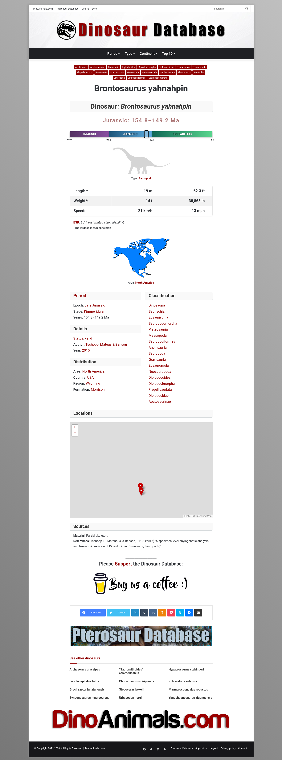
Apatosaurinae (97, 67)
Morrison (98, 389)
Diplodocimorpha (147, 67)
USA (90, 377)
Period (112, 54)
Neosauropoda (149, 72)
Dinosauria (113, 67)
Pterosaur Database (68, 8)
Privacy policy (228, 748)
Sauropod (145, 178)
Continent (147, 54)
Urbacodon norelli (131, 697)
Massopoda (133, 72)
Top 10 (167, 54)
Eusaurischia (183, 67)
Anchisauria (81, 67)
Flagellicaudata (84, 72)
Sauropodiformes (136, 78)
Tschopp (92, 344)
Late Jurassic (117, 72)
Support (123, 564)
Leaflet (187, 516)
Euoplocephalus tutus (84, 681)
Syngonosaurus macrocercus (89, 697)
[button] (141, 492)
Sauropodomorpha (158, 78)
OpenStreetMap (203, 516)
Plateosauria (184, 72)
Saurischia (199, 72)
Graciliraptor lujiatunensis (87, 689)
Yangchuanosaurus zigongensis (190, 697)
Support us (201, 748)
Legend (214, 748)
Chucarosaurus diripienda (136, 681)
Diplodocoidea (166, 67)
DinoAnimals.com (43, 8)
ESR (76, 222)
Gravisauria (101, 72)
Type (128, 54)
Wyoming (93, 383)
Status (78, 338)
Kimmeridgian (94, 311)
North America (167, 72)
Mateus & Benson (113, 344)
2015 (86, 350)
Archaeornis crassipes (85, 669)
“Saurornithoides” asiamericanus (131, 671)
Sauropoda (119, 78)
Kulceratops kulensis (183, 681)
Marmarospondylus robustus (188, 689)
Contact (242, 748)
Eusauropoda (199, 67)
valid (88, 338)
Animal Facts (89, 8)
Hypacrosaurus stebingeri (186, 669)
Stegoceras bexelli (131, 689)
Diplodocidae (128, 67)
